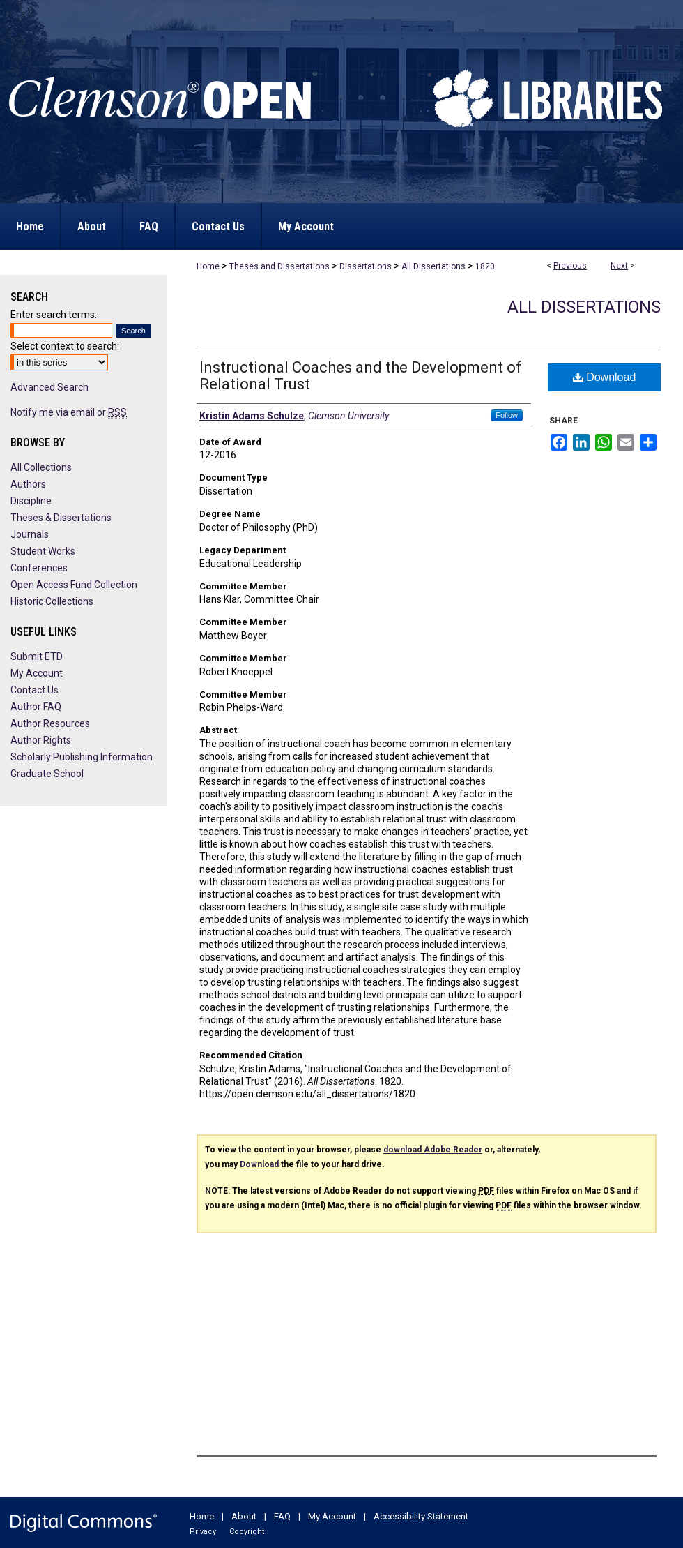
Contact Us (34, 690)
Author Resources (50, 723)
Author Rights (40, 740)
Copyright (246, 1531)
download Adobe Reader (432, 1150)
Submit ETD (36, 656)
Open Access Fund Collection (73, 584)
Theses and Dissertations (279, 266)
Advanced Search (49, 387)
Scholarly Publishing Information (81, 756)
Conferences (39, 567)
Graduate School (47, 773)
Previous (570, 266)
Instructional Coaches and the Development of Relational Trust (360, 376)
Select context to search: (64, 346)
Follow (507, 415)
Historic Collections (51, 601)
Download (604, 377)
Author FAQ (35, 706)
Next (619, 266)
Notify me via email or (68, 412)
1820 (485, 266)
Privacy (203, 1531)
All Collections (41, 467)
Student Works (42, 551)
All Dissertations (433, 266)
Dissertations (365, 266)
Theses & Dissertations (61, 517)
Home (208, 266)
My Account (36, 673)
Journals (29, 534)
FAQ (282, 1516)
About (243, 1516)
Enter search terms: (53, 314)
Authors (28, 484)
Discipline (31, 500)
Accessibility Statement (421, 1516)
